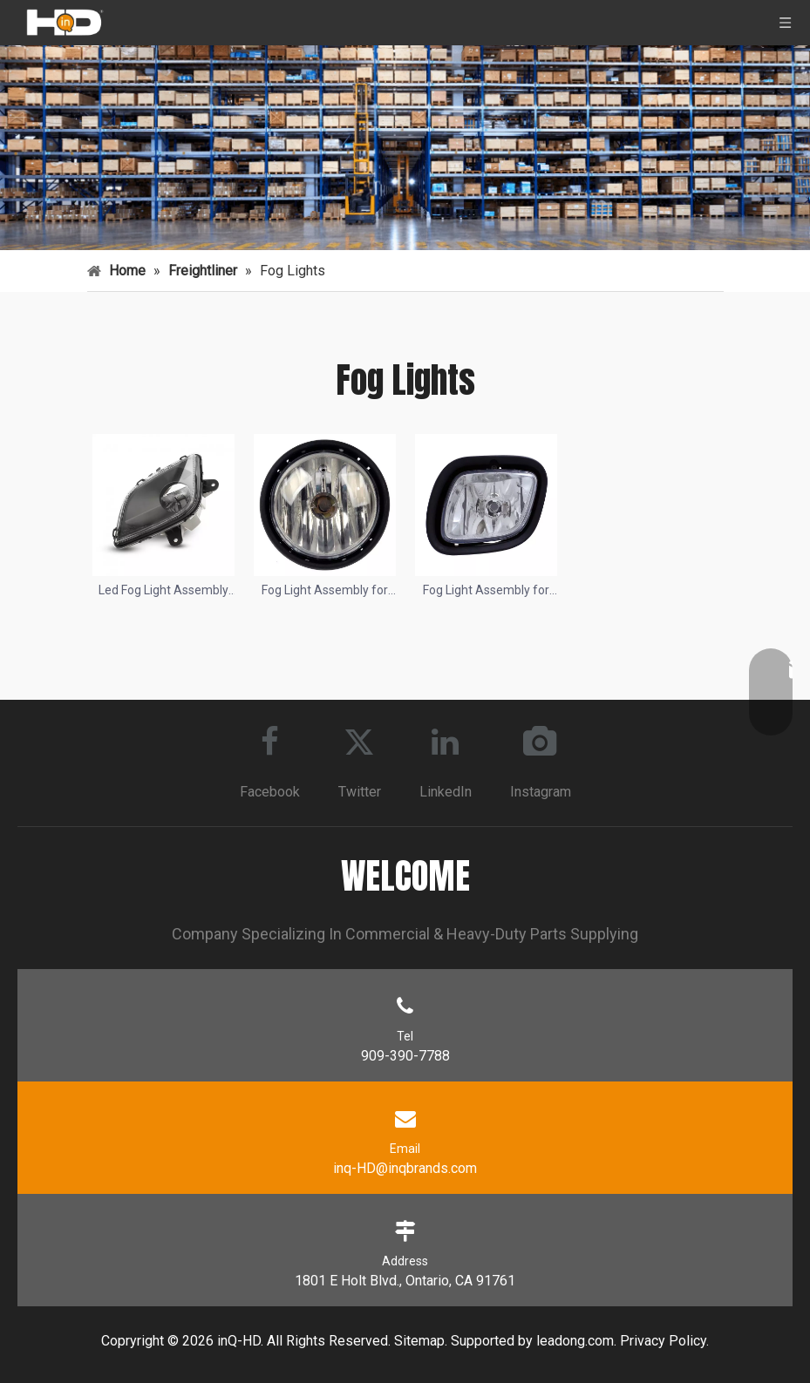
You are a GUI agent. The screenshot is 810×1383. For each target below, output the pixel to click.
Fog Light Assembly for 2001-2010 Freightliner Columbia (325, 591)
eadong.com (577, 1340)
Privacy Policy (663, 1340)
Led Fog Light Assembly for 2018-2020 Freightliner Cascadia (163, 591)
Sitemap (419, 1340)
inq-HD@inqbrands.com (405, 1167)
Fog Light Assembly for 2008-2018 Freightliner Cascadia (486, 591)
